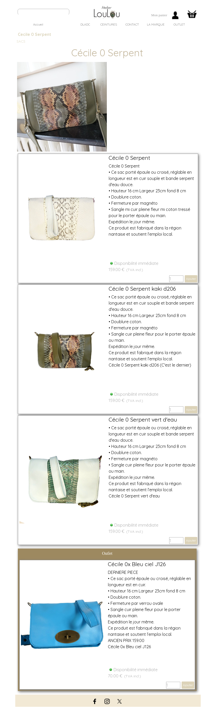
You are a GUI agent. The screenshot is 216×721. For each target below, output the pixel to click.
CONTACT (132, 24)
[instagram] (107, 701)
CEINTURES (108, 24)
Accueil (38, 24)
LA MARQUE (156, 24)
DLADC (85, 24)
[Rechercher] (43, 12)
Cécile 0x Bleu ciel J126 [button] (137, 564)
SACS (61, 24)
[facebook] (95, 701)
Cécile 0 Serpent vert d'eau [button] (143, 419)
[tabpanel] (159, 15)
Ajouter (191, 279)
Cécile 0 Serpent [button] (129, 157)
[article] (108, 218)
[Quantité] (176, 278)
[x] (119, 701)
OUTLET (179, 24)
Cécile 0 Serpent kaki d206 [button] (142, 288)
